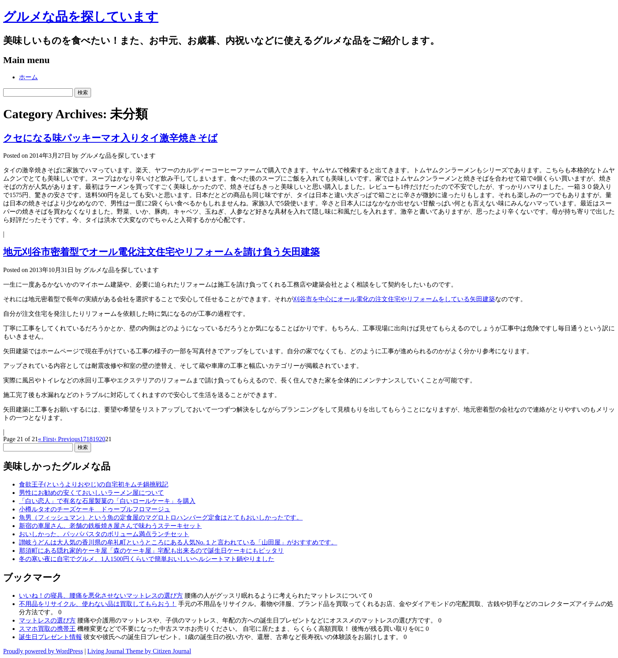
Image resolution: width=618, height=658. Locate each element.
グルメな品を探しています (80, 16)
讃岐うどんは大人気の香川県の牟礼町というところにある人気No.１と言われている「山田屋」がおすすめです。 (178, 542)
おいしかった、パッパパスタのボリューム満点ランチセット (104, 534)
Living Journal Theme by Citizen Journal (139, 651)
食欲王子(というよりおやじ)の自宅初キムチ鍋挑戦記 (93, 484)
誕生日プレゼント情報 (50, 637)
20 (102, 439)
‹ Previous (67, 439)
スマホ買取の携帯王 (47, 628)
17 (83, 439)
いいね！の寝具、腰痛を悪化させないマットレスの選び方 (101, 595)
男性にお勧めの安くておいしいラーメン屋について (91, 492)
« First (46, 439)
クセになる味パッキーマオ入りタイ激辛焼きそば (110, 138)
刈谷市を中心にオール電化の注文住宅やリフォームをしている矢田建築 (394, 299)
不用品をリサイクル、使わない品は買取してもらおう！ (98, 603)
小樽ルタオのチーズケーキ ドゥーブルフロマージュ (94, 509)
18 (89, 439)
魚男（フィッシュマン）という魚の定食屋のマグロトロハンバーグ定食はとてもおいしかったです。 (161, 517)
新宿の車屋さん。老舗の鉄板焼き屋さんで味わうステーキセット (110, 525)
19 (96, 439)
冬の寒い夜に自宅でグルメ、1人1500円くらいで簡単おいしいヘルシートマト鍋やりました (146, 558)
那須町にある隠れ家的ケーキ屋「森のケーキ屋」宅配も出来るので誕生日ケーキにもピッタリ (151, 550)
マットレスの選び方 (47, 620)
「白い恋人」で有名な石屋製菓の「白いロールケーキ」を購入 (107, 501)
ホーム (28, 77)
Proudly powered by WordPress (43, 651)
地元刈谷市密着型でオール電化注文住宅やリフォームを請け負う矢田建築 (161, 252)
